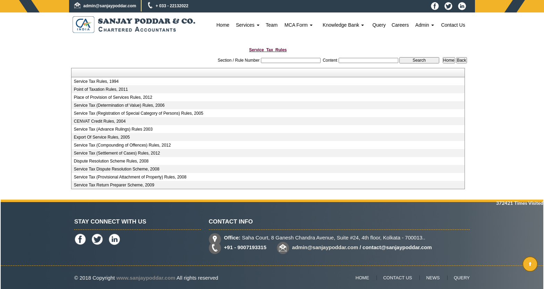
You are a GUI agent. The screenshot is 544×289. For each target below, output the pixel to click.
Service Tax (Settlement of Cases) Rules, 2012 (117, 153)
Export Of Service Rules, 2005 (102, 137)
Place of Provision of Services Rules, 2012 (113, 97)
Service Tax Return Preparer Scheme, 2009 (114, 185)
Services (248, 25)
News (433, 277)
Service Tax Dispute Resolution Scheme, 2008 (117, 169)
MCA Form (298, 25)
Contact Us (453, 25)
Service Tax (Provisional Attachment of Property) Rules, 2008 (130, 177)
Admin (424, 25)
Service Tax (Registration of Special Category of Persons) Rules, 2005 (138, 113)
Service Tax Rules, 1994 (96, 81)
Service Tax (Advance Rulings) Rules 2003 (113, 129)
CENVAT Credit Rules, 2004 (100, 121)
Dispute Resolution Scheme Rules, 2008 (111, 161)
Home (222, 25)
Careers (400, 25)
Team (272, 25)
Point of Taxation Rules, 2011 (101, 89)
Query (379, 25)
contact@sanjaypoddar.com (397, 247)
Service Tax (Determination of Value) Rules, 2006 (119, 105)
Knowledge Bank (343, 25)
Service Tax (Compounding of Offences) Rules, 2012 (122, 145)
